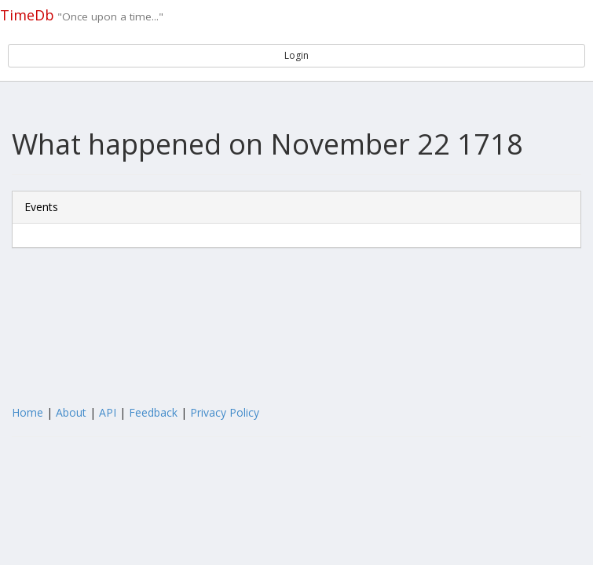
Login (296, 55)
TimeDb (27, 14)
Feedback (153, 412)
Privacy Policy (224, 412)
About (71, 412)
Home (27, 412)
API (107, 412)
